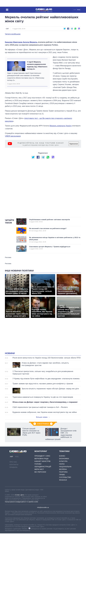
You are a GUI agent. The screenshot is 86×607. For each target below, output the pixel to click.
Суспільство (65, 519)
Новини (10, 395)
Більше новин (42, 459)
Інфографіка (43, 465)
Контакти (14, 506)
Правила (13, 509)
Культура (63, 503)
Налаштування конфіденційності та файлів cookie (21, 543)
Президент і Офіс (42, 497)
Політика (63, 513)
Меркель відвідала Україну (60, 167)
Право (62, 516)
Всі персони (40, 513)
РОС (78, 9)
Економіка (64, 500)
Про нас (13, 503)
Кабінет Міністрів (42, 503)
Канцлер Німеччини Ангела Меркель (21, 84)
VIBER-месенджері (13, 178)
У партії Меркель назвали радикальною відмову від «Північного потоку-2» (37, 106)
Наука (61, 505)
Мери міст (39, 511)
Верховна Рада (41, 500)
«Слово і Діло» (19, 536)
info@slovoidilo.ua (43, 549)
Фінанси (63, 521)
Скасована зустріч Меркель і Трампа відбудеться (51, 289)
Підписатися (73, 185)
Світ (7, 29)
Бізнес (62, 497)
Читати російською (12, 34)
